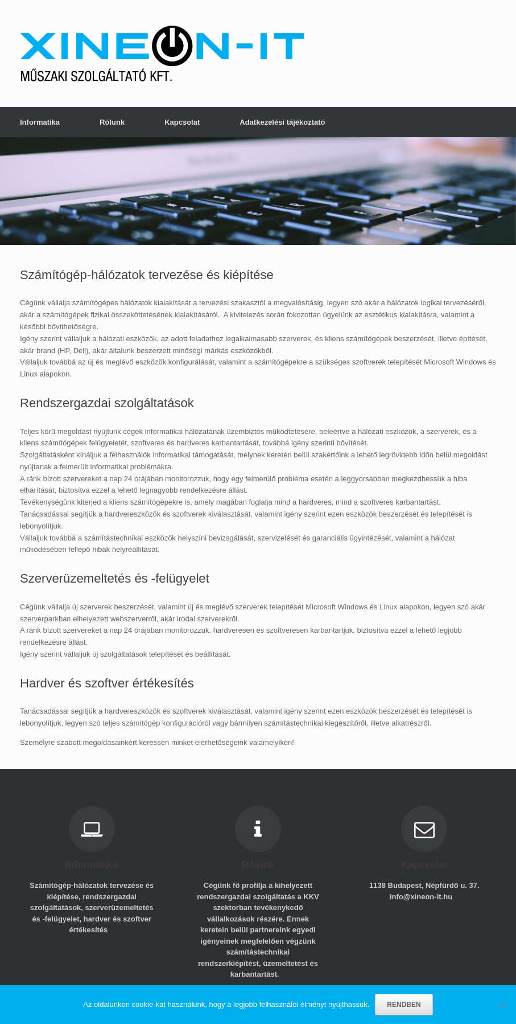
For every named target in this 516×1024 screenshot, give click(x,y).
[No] (501, 1004)
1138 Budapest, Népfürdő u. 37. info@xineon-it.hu (424, 891)
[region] (258, 191)
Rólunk (112, 122)
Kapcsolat (182, 122)
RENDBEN (403, 1005)
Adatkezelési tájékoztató (282, 122)
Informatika (40, 122)
